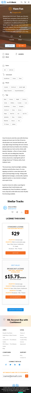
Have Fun (12, 113)
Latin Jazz (11, 69)
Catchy (5, 102)
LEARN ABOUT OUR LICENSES (15, 309)
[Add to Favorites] (12, 38)
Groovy (19, 110)
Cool (26, 102)
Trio (19, 120)
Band (5, 99)
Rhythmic (6, 120)
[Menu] (28, 2)
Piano (20, 78)
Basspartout (13, 208)
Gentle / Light (22, 87)
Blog (4, 348)
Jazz (5, 69)
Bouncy (11, 99)
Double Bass (7, 106)
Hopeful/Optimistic (19, 90)
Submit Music (6, 355)
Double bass (6, 78)
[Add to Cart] (27, 212)
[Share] (20, 38)
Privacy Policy (23, 337)
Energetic (21, 106)
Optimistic (6, 117)
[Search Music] (21, 2)
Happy (5, 113)
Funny (13, 110)
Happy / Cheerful (8, 90)
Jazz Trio (25, 113)
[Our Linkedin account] (15, 365)
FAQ (21, 355)
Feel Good (13, 87)
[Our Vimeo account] (19, 365)
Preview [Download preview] (10, 45)
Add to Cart (16, 253)
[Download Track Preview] (22, 212)
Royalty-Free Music (7, 333)
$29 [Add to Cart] (21, 45)
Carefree (24, 99)
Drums (14, 78)
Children (12, 102)
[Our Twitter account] (10, 365)
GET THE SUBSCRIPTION (15, 297)
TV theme (6, 124)
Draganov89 (16, 12)
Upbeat (13, 124)
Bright (17, 99)
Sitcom (13, 120)
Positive (19, 117)
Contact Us (23, 357)
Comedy (6, 87)
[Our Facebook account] (6, 365)
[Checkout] (25, 2)
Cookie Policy (23, 339)
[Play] (10, 7)
